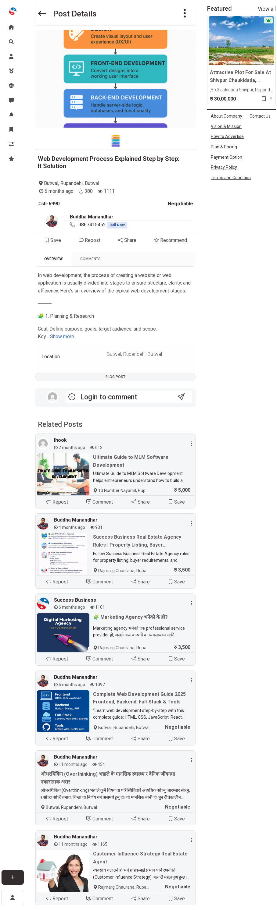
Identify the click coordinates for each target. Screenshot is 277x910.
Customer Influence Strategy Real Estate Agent (140, 858)
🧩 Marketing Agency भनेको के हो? (130, 617)
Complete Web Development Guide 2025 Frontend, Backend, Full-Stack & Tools (139, 698)
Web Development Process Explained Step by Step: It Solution (108, 162)
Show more (62, 336)
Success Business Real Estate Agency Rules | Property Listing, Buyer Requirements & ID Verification (137, 541)
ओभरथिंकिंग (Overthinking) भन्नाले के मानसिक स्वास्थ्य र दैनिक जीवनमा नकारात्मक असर (108, 778)
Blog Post (115, 377)
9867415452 (102, 225)
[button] (184, 14)
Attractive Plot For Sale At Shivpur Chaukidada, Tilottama (240, 76)
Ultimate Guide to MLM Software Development (130, 461)
